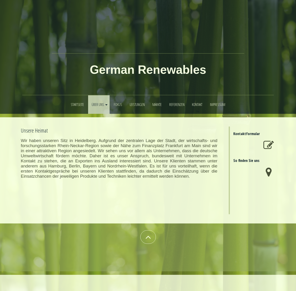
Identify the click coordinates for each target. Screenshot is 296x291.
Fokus (118, 104)
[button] (148, 237)
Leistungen (137, 104)
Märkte (157, 104)
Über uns (98, 104)
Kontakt (197, 104)
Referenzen (177, 104)
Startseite (77, 104)
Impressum (217, 104)
